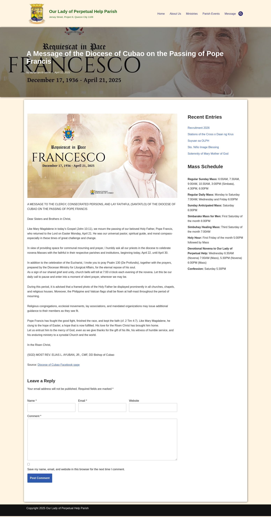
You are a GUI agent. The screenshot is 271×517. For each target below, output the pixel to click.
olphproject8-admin (40, 72)
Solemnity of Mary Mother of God (208, 154)
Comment (34, 417)
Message (230, 13)
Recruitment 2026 (199, 128)
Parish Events (211, 13)
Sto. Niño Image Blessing (203, 147)
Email (82, 401)
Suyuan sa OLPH (198, 141)
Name (32, 401)
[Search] (240, 13)
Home (161, 13)
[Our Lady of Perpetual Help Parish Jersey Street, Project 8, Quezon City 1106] (72, 13)
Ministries (192, 13)
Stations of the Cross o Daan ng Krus (211, 134)
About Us (175, 13)
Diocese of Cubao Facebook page (59, 365)
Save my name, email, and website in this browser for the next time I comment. (76, 470)
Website (134, 401)
